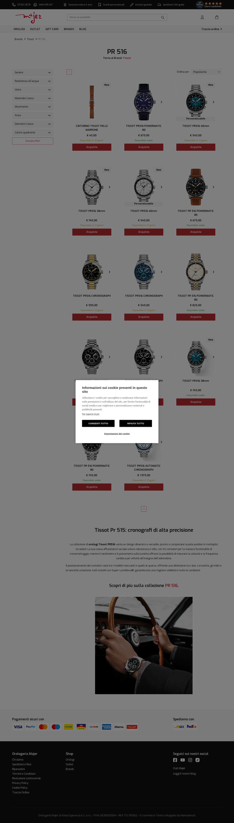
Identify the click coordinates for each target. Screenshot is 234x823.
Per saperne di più (90, 414)
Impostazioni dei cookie (117, 433)
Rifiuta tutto (135, 423)
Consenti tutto (98, 423)
